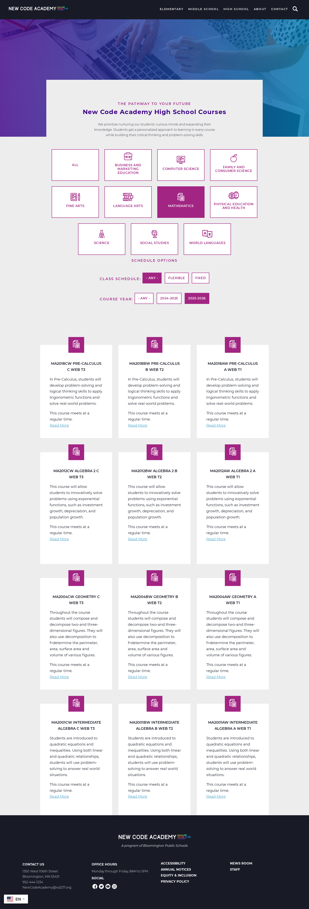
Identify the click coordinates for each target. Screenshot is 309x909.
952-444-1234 (32, 882)
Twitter (101, 886)
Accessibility (173, 863)
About (260, 9)
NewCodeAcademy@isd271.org (46, 887)
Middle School (203, 9)
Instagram (114, 886)
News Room (241, 863)
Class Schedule (120, 279)
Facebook (95, 886)
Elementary (171, 9)
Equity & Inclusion (178, 875)
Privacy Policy (175, 881)
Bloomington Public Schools (165, 846)
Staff (235, 869)
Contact (279, 9)
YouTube (108, 886)
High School (236, 9)
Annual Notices (176, 869)
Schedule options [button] (154, 260)
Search (295, 9)
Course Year (116, 299)
